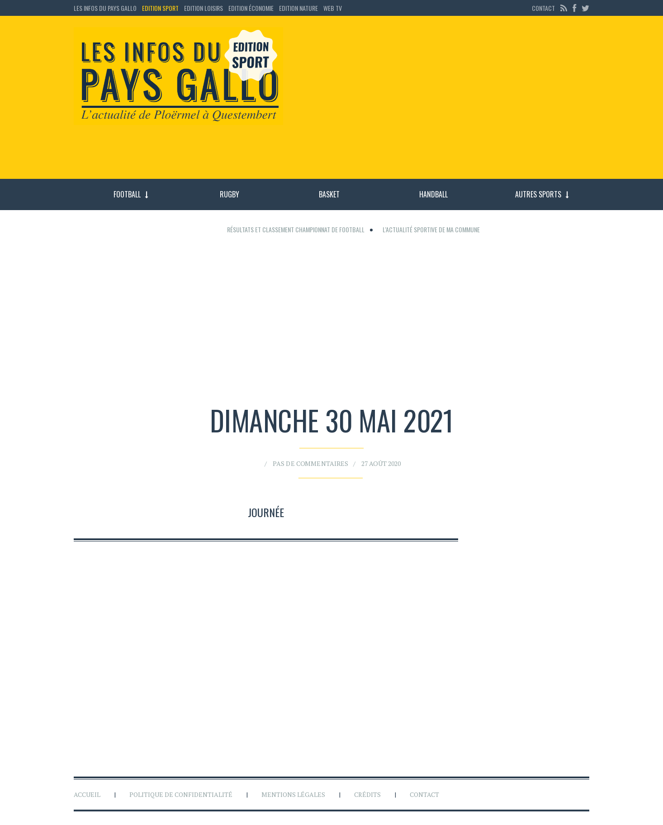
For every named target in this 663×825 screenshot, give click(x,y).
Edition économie (251, 8)
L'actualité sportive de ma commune (431, 229)
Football (127, 194)
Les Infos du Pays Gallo (105, 8)
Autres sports (538, 194)
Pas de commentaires (313, 461)
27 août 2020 (375, 461)
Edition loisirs (203, 8)
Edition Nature (298, 8)
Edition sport (160, 8)
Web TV (332, 8)
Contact (543, 8)
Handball (433, 194)
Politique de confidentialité (180, 794)
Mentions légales (293, 794)
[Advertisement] (443, 101)
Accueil (87, 794)
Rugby (229, 194)
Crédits (367, 794)
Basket (329, 194)
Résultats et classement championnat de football (296, 229)
